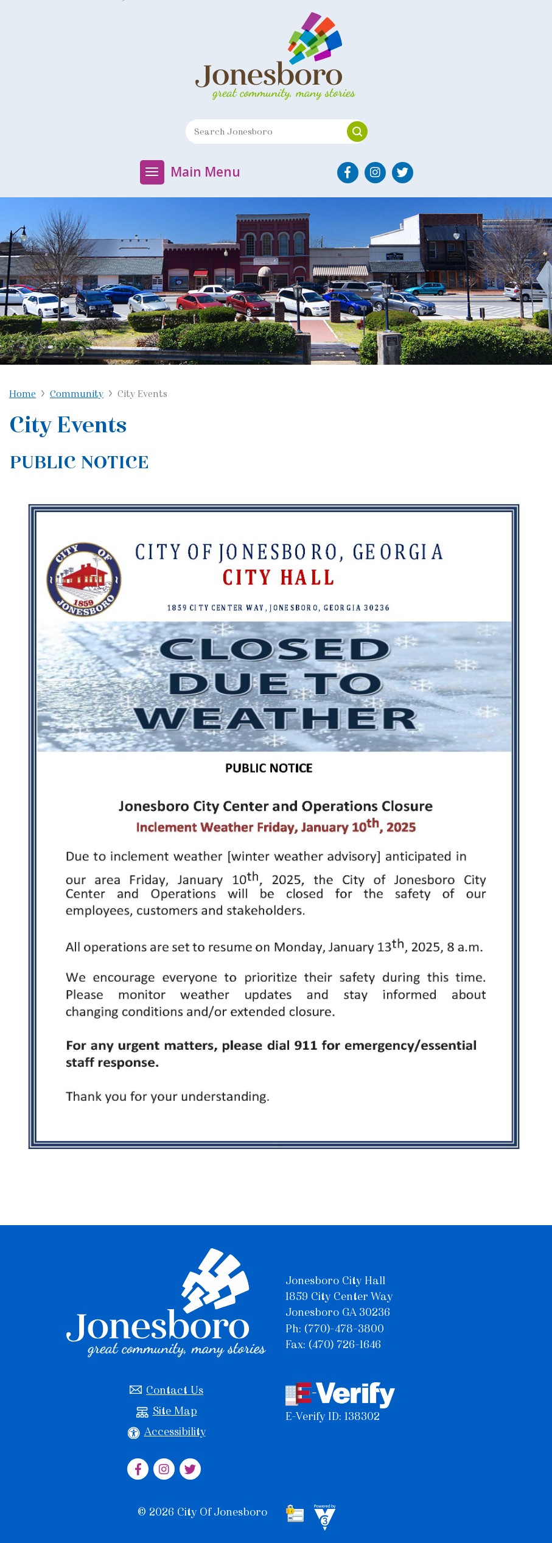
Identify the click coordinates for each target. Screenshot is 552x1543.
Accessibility (167, 1432)
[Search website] (262, 131)
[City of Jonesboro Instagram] (375, 172)
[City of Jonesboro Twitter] (402, 172)
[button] (357, 131)
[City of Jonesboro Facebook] (347, 172)
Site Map (166, 1411)
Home (22, 393)
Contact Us (166, 1390)
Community (76, 393)
